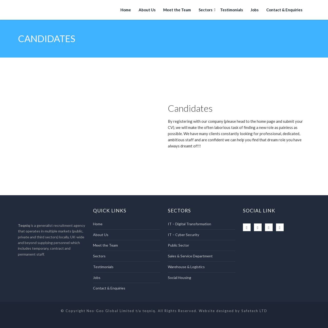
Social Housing (179, 277)
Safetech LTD (254, 311)
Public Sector (178, 245)
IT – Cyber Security (183, 234)
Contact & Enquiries (284, 9)
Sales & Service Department (190, 256)
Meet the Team (177, 9)
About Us (147, 9)
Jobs (255, 9)
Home (125, 9)
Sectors (205, 9)
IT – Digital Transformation (189, 224)
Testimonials (231, 9)
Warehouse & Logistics (186, 267)
